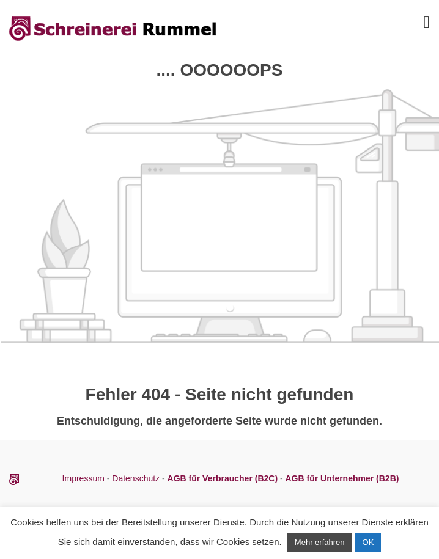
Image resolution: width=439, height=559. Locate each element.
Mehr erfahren (320, 542)
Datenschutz (136, 478)
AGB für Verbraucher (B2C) (224, 478)
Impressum (84, 478)
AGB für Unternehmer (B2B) (342, 478)
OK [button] (368, 542)
